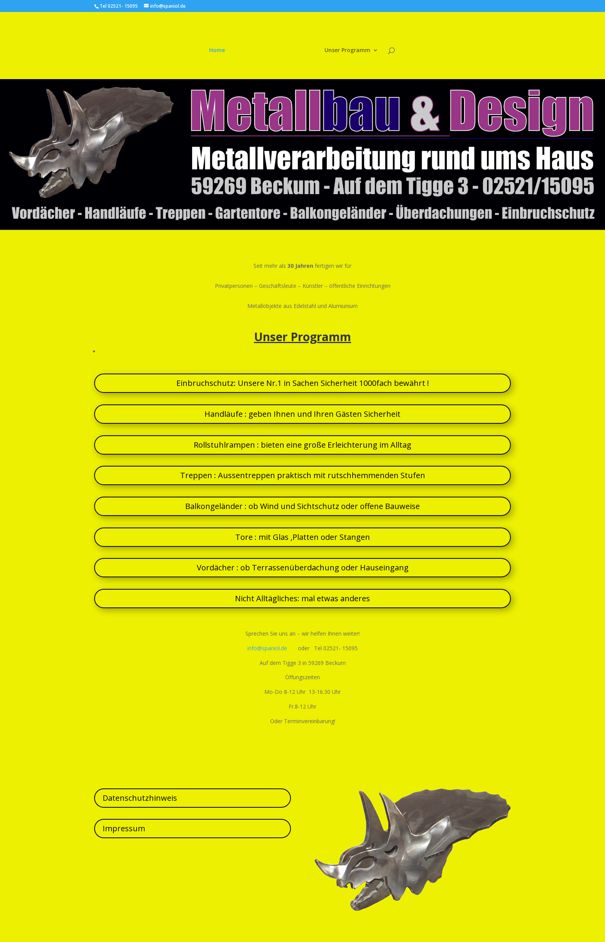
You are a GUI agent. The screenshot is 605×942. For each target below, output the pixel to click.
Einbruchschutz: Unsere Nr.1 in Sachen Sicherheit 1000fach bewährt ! (302, 383)
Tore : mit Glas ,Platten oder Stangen (302, 537)
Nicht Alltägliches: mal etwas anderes (302, 598)
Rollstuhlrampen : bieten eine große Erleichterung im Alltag (302, 445)
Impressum (124, 828)
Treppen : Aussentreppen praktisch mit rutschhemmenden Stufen (302, 475)
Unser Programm (345, 49)
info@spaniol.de (267, 648)
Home (219, 49)
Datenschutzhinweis (140, 798)
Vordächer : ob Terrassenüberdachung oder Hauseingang (303, 567)
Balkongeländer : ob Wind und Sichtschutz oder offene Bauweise (302, 506)
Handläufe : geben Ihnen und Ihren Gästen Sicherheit (302, 414)
